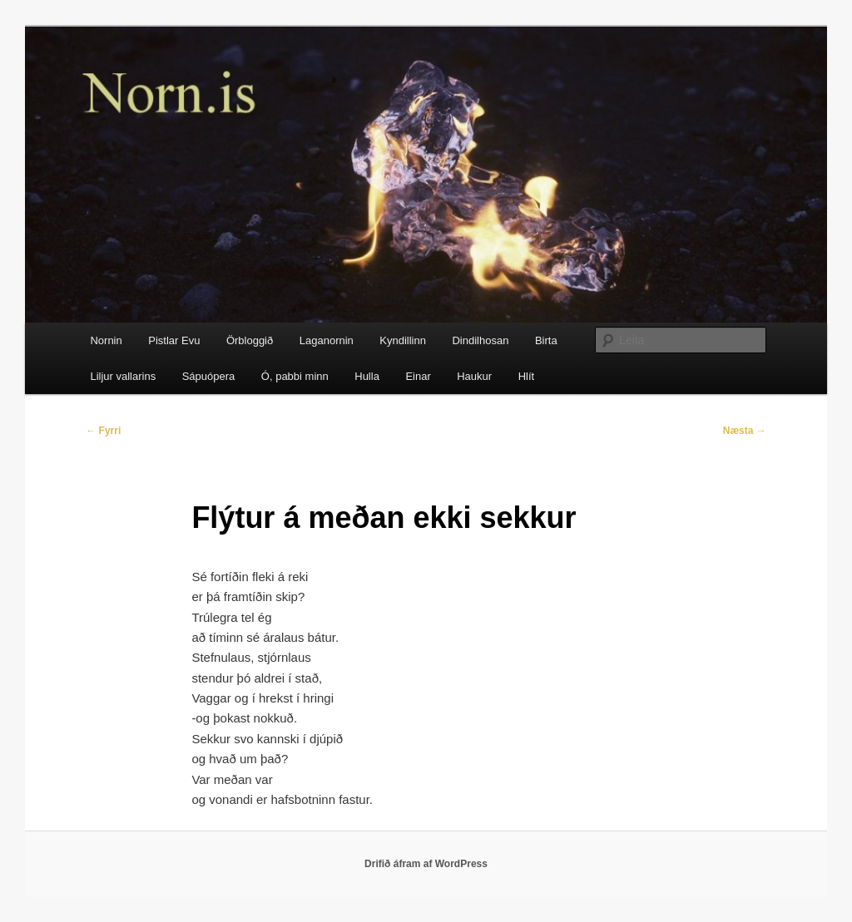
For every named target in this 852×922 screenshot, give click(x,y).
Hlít (526, 376)
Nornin (105, 340)
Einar (417, 376)
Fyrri (103, 430)
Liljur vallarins (123, 376)
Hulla (366, 376)
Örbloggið (249, 340)
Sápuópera (208, 376)
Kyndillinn (402, 340)
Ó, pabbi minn (295, 376)
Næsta (744, 430)
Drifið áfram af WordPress (426, 864)
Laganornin (327, 340)
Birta (546, 340)
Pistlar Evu (174, 340)
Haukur (474, 376)
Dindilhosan (480, 340)
